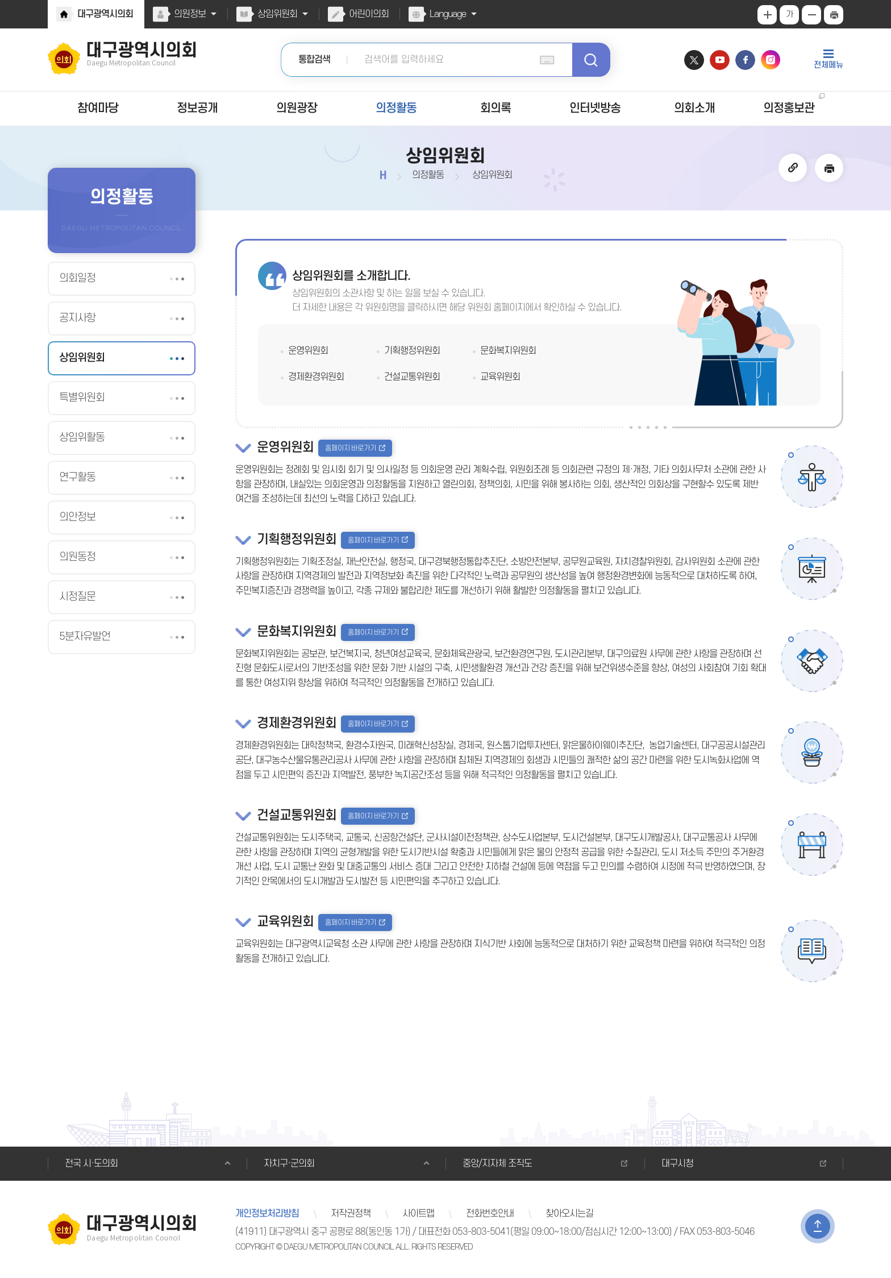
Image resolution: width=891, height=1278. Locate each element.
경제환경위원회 (315, 377)
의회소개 (694, 108)
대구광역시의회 (104, 14)
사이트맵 (415, 1213)
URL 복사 (793, 168)
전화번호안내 (486, 1213)
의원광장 (297, 108)
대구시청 (677, 1164)
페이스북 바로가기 (745, 60)
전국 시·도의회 (90, 1164)
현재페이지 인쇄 (833, 14)
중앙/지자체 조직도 (496, 1164)
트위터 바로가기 (694, 60)
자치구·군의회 (288, 1164)
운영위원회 (307, 351)
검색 (591, 59)
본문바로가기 (0, 0)
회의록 (495, 108)
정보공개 (197, 108)
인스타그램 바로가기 (771, 60)
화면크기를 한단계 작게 (811, 14)
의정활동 (396, 108)
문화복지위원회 (507, 351)
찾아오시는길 (564, 1213)
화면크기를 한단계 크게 (767, 14)
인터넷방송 (594, 108)
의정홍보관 (788, 108)
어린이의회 (366, 14)
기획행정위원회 (411, 351)
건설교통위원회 (411, 377)
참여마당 (98, 108)
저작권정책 (348, 1213)
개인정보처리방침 (266, 1213)
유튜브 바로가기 (720, 60)
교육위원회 (499, 377)
